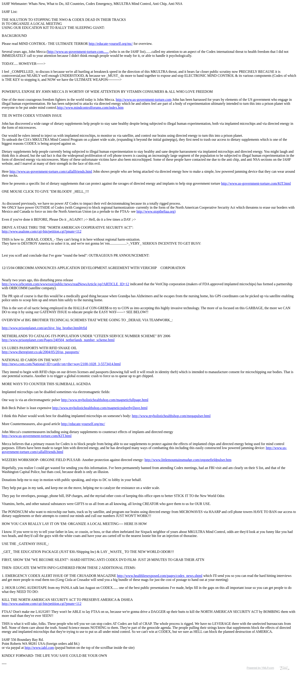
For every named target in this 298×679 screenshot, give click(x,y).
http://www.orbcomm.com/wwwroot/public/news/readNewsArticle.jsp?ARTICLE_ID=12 (65, 284)
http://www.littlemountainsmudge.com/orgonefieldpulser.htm (188, 460)
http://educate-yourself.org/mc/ (111, 44)
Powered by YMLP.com (260, 667)
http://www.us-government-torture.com (143, 99)
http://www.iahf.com (39, 647)
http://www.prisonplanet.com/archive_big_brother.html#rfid (44, 328)
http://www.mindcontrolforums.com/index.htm (90, 107)
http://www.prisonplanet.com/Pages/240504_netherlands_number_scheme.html (58, 340)
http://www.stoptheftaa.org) (155, 211)
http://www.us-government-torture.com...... (78, 51)
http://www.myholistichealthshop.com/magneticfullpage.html (104, 400)
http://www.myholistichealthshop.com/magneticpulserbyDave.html (100, 408)
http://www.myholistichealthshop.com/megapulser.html (171, 416)
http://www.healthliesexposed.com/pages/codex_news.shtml (159, 576)
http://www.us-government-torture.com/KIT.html (256, 183)
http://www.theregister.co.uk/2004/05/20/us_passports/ (40, 352)
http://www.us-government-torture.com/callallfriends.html (51, 171)
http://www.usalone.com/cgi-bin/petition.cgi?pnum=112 (41, 231)
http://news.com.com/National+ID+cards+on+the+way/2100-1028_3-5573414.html (61, 364)
